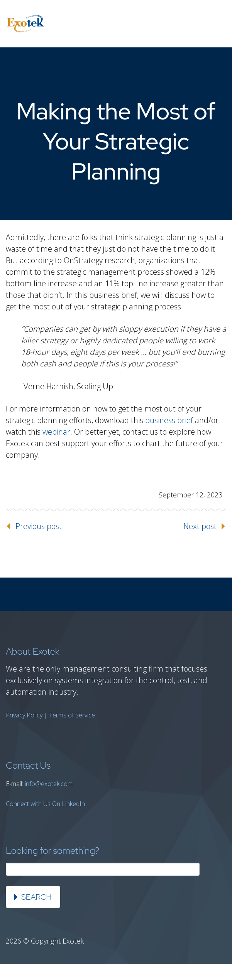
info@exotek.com (49, 783)
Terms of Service (72, 715)
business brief (169, 420)
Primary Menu (216, 23)
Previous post (38, 526)
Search (36, 897)
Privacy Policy (24, 715)
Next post (200, 526)
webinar (56, 432)
